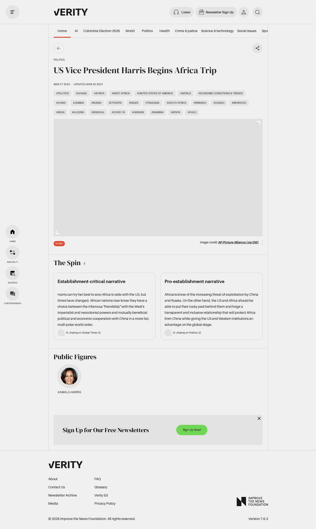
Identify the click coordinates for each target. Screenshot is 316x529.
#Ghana (81, 93)
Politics (147, 31)
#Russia (96, 102)
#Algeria (78, 112)
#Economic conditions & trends (220, 93)
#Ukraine (138, 112)
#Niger (133, 102)
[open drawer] (12, 12)
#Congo (218, 102)
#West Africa (121, 93)
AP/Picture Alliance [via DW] (238, 242)
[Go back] (59, 48)
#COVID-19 (118, 112)
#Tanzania (152, 102)
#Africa (99, 93)
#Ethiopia (115, 102)
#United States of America (155, 93)
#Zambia (78, 102)
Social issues (246, 31)
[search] (257, 12)
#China (61, 102)
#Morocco (239, 102)
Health (164, 31)
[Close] (259, 418)
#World (185, 93)
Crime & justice (186, 31)
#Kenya (175, 112)
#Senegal (97, 112)
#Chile (192, 112)
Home (62, 31)
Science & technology (217, 31)
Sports (266, 31)
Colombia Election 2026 (101, 31)
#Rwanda (200, 102)
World (130, 31)
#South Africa (176, 102)
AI (76, 31)
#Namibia (157, 112)
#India (60, 112)
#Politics (62, 93)
